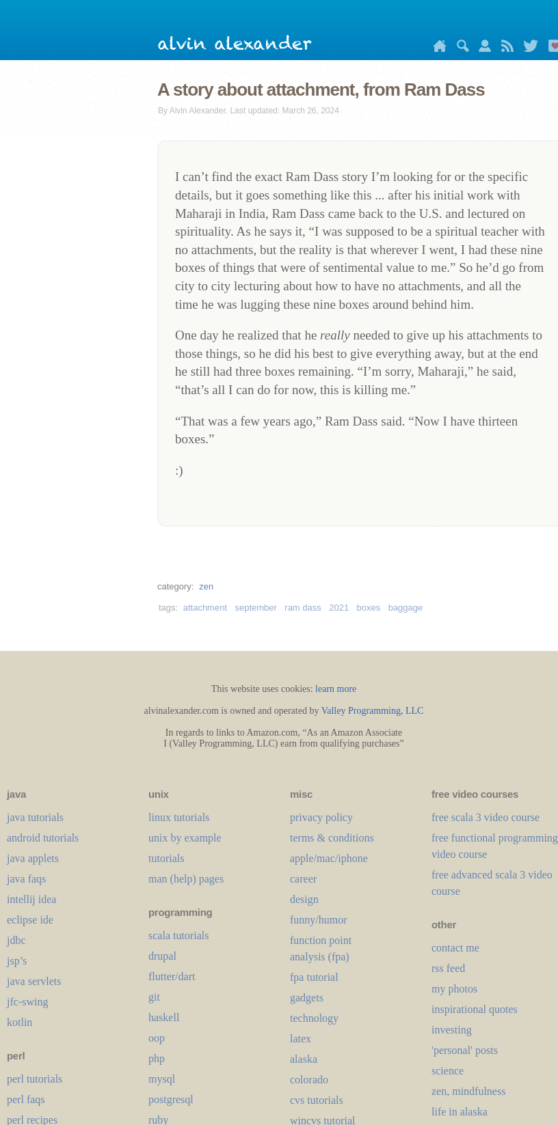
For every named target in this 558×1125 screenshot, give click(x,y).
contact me (455, 948)
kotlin (19, 1022)
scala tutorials (178, 935)
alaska (303, 1059)
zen (206, 586)
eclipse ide (30, 920)
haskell (163, 1017)
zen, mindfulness (468, 1091)
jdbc (16, 940)
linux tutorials (178, 817)
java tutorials (35, 817)
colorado (309, 1079)
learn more (335, 689)
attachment (205, 607)
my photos (454, 989)
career (303, 879)
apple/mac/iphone (329, 858)
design (304, 899)
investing (451, 1030)
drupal (162, 956)
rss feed (448, 968)
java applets (33, 858)
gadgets (306, 997)
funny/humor (318, 920)
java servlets (34, 981)
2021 (339, 607)
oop (156, 1038)
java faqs (26, 879)
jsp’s (17, 961)
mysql (161, 1079)
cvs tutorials (316, 1100)
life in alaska (459, 1111)
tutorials (166, 858)
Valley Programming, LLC (372, 711)
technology (314, 1018)
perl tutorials (34, 1079)
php (156, 1058)
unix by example (185, 838)
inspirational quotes (474, 1009)
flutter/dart (171, 976)
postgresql (171, 1099)
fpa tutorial (314, 977)
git (154, 997)
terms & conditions (332, 838)
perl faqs (26, 1099)
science (447, 1071)
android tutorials (43, 838)
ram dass (302, 607)
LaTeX (300, 1038)
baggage (405, 607)
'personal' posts (464, 1050)
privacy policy (321, 817)
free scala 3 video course (485, 817)
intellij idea (31, 899)
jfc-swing (27, 1002)
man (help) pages (186, 879)
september (255, 607)
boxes (369, 607)
